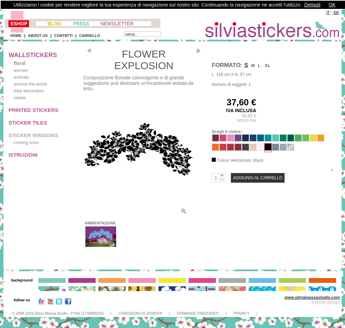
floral (19, 63)
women (21, 70)
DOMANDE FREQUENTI (198, 313)
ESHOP (19, 23)
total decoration (29, 90)
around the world (30, 84)
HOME (16, 36)
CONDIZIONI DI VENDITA (140, 313)
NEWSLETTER (116, 23)
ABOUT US (37, 36)
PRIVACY (241, 313)
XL (268, 65)
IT (328, 13)
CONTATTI (63, 36)
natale (20, 97)
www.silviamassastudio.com (312, 297)
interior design (326, 302)
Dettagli (312, 5)
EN (336, 13)
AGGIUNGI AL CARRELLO (257, 177)
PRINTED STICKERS (33, 110)
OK (332, 5)
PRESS (81, 23)
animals (21, 77)
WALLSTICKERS (33, 55)
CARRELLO (89, 36)
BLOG (54, 23)
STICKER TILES (28, 123)
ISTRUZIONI (23, 155)
